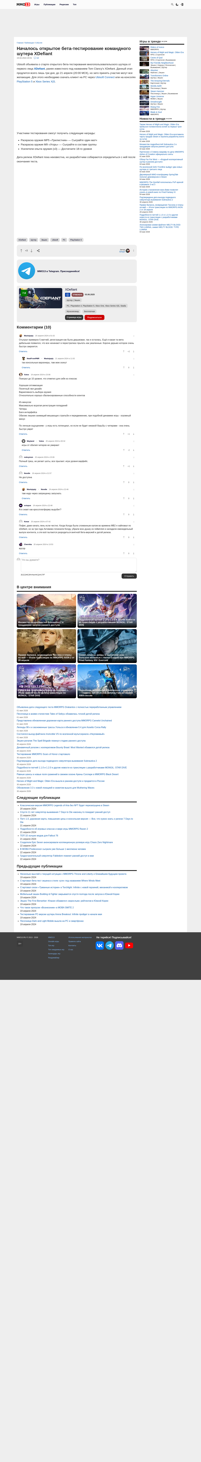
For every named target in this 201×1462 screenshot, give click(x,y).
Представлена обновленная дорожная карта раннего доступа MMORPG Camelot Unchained (64, 720)
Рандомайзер (53, 958)
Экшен (44, 240)
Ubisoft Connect (105, 77)
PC (64, 240)
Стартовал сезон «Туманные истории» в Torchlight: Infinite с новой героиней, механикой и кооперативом (74, 887)
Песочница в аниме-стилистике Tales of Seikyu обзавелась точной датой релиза (58, 714)
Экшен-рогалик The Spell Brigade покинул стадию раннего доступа (51, 741)
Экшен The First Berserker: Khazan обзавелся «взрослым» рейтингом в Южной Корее (64, 901)
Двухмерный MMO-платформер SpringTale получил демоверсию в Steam (159, 175)
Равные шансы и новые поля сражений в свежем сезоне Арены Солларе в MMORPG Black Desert (68, 774)
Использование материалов (80, 937)
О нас (70, 949)
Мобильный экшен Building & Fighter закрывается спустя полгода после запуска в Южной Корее (69, 894)
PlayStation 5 (25, 81)
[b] (22, 575)
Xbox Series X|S (45, 81)
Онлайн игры (53, 941)
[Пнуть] (31, 251)
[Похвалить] (21, 251)
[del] (26, 575)
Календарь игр (54, 954)
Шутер (34, 240)
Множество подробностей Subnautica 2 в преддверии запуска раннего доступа (41, 623)
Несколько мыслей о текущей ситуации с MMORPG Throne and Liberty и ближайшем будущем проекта (73, 874)
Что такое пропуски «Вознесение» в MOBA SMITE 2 (47, 907)
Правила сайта (74, 941)
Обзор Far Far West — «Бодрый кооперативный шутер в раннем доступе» (161, 160)
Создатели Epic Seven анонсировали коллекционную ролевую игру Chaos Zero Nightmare (66, 842)
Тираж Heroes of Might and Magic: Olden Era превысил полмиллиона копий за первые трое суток (161, 126)
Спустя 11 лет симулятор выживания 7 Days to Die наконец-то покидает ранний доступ (65, 812)
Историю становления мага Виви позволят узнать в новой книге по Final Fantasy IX (159, 191)
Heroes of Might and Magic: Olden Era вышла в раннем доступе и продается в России (61, 781)
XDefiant (39, 68)
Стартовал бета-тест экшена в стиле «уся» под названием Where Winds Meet (60, 880)
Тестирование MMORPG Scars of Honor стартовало (43, 754)
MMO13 (51, 937)
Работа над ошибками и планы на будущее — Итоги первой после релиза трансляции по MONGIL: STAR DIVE (43, 693)
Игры (36, 4)
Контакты (72, 945)
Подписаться (94, 317)
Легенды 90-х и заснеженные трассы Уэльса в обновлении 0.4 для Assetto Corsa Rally (61, 727)
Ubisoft (55, 240)
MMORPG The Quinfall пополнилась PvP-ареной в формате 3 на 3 (161, 183)
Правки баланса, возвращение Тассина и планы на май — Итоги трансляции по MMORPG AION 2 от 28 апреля (46, 657)
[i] (24, 575)
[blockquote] (33, 575)
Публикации (49, 4)
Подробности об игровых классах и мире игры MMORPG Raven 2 (54, 829)
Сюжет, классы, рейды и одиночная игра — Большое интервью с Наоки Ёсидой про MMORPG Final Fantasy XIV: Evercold (106, 657)
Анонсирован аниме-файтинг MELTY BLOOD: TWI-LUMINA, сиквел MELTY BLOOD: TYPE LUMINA (160, 227)
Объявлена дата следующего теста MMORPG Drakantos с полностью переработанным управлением (69, 707)
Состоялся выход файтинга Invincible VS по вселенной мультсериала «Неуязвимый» (61, 734)
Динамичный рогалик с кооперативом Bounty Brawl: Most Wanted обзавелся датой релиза (63, 747)
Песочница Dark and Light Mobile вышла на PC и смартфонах (52, 921)
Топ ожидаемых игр (56, 949)
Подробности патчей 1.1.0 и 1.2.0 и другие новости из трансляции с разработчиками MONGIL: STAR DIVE (107, 622)
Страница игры (74, 317)
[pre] (39, 575)
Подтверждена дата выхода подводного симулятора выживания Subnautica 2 (57, 761)
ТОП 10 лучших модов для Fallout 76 (39, 835)
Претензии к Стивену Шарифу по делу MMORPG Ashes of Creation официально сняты (162, 153)
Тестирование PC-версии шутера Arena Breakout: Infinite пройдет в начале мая (61, 914)
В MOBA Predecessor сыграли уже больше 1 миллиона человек (53, 849)
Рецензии (64, 4)
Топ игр (51, 945)
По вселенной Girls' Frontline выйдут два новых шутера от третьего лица (161, 168)
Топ (74, 4)
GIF (43, 575)
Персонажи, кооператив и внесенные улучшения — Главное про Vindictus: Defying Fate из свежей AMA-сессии (106, 693)
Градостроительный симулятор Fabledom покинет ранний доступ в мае (57, 856)
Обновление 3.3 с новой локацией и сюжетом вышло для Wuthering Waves (55, 788)
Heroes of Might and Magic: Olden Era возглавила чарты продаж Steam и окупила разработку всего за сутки (162, 136)
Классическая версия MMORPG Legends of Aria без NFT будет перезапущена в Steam (64, 805)
